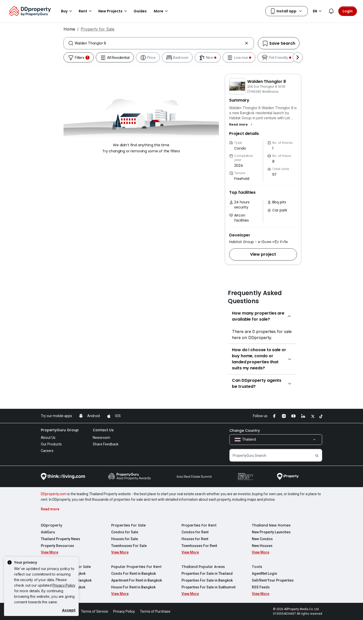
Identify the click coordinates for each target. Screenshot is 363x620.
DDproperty (51, 525)
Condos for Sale (124, 532)
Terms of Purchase (155, 611)
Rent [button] (86, 11)
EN (318, 11)
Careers (47, 451)
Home (69, 29)
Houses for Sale (124, 539)
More (161, 11)
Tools (257, 566)
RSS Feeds (261, 587)
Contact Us (103, 430)
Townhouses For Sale (129, 546)
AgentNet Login (264, 573)
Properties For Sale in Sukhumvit (208, 587)
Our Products (51, 444)
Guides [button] (140, 11)
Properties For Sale (128, 525)
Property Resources (57, 546)
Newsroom (101, 438)
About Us (48, 438)
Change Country (244, 430)
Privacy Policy (63, 585)
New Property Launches (271, 532)
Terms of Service (94, 611)
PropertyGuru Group (60, 430)
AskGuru (48, 532)
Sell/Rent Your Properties (273, 580)
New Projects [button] (113, 11)
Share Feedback (105, 444)
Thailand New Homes (271, 525)
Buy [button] (67, 11)
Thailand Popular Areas (203, 566)
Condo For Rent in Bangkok (133, 573)
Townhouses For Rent (199, 546)
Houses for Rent (195, 539)
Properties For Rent (199, 525)
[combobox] (159, 43)
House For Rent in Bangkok (133, 587)
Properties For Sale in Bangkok (207, 580)
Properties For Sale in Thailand (207, 573)
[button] (241, 125)
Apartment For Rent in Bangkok (136, 580)
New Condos (262, 539)
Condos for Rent (195, 532)
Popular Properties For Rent (136, 566)
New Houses (262, 546)
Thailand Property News (60, 539)
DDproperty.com (54, 494)
